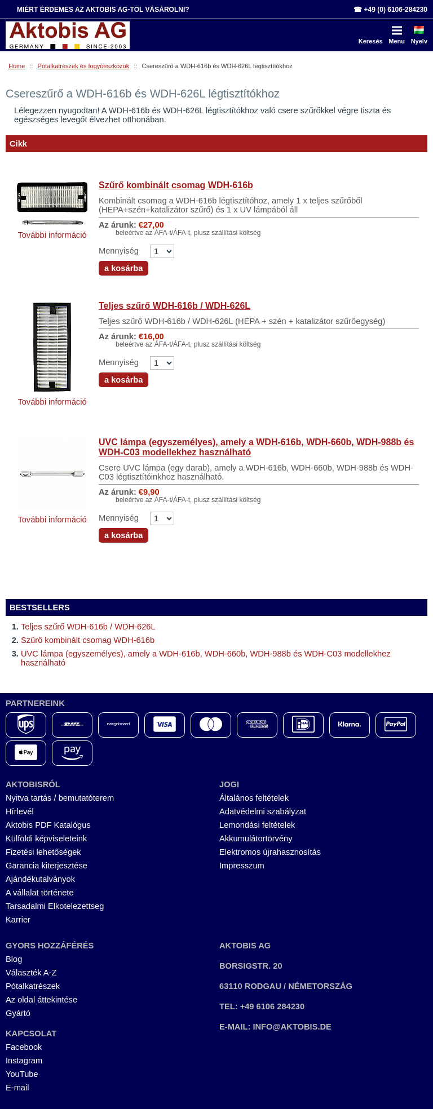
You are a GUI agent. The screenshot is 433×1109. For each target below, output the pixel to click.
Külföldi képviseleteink (46, 838)
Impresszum (241, 865)
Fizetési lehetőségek (43, 852)
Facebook (24, 1047)
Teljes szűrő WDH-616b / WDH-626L (174, 305)
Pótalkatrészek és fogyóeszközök (84, 66)
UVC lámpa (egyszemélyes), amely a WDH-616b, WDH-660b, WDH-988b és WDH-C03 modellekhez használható (256, 447)
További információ (51, 234)
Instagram (24, 1060)
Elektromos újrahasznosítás (270, 852)
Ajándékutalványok (40, 879)
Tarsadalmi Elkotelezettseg (55, 906)
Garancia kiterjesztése (46, 865)
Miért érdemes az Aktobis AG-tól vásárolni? (103, 10)
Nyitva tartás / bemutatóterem (60, 797)
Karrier (18, 919)
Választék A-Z (31, 972)
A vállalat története (40, 892)
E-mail (17, 1087)
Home (16, 66)
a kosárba (123, 268)
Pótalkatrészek (33, 986)
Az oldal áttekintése (41, 999)
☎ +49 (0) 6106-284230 (390, 10)
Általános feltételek (254, 797)
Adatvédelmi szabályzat (262, 811)
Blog (14, 959)
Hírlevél (20, 811)
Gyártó (18, 1013)
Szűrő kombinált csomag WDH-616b (176, 185)
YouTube (22, 1074)
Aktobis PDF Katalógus (48, 824)
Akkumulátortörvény (256, 838)
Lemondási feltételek (257, 824)
